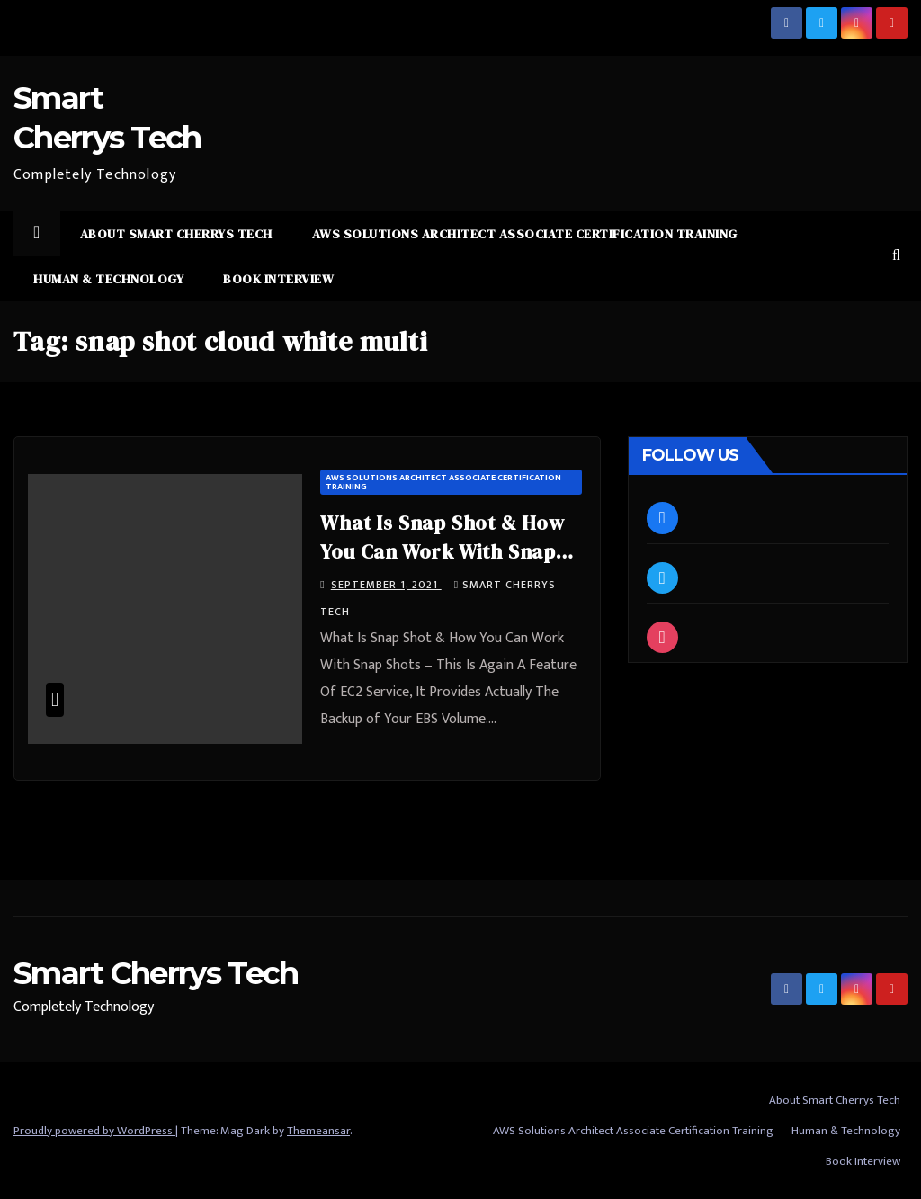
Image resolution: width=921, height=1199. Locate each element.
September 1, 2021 (386, 585)
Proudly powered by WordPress (94, 1131)
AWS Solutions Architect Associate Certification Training (525, 234)
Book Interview (278, 279)
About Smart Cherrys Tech (176, 234)
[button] (896, 256)
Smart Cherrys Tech (155, 973)
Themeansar (318, 1131)
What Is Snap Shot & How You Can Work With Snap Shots (442, 551)
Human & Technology (108, 279)
